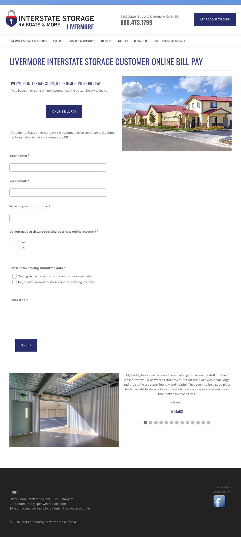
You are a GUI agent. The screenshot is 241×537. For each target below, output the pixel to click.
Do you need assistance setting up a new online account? (53, 231)
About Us (106, 41)
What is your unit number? (29, 206)
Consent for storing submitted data (37, 268)
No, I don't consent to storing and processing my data (56, 282)
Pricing (57, 41)
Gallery (123, 41)
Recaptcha (18, 300)
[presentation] (45, 314)
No (22, 248)
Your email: (19, 181)
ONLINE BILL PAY (64, 111)
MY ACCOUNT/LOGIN (215, 19)
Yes (22, 242)
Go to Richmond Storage (169, 41)
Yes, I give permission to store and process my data (54, 276)
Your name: (19, 155)
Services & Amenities (81, 41)
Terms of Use (222, 492)
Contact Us (141, 41)
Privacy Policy (222, 487)
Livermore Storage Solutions (28, 41)
